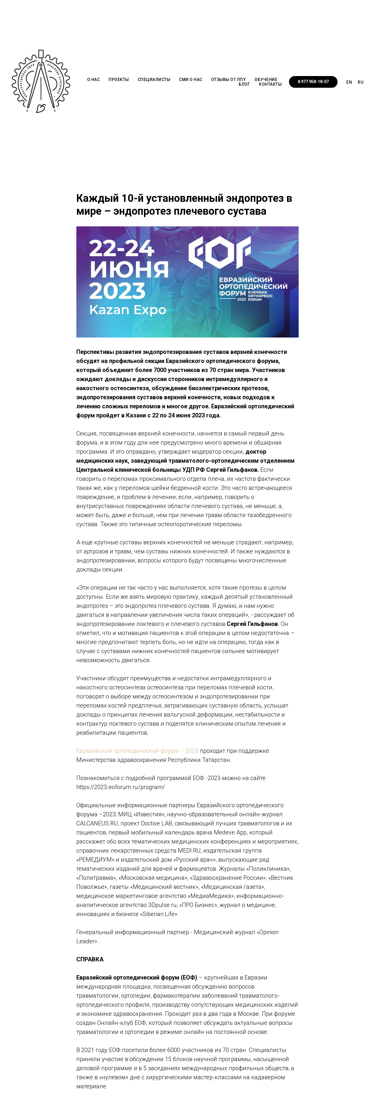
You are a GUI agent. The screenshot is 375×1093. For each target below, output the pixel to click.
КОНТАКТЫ (270, 84)
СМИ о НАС (190, 79)
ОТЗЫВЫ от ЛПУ (228, 79)
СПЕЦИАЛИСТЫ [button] (154, 79)
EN (349, 82)
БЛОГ (244, 84)
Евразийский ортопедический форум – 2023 (138, 750)
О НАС (93, 79)
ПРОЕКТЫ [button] (119, 79)
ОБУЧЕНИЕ (265, 79)
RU (360, 82)
